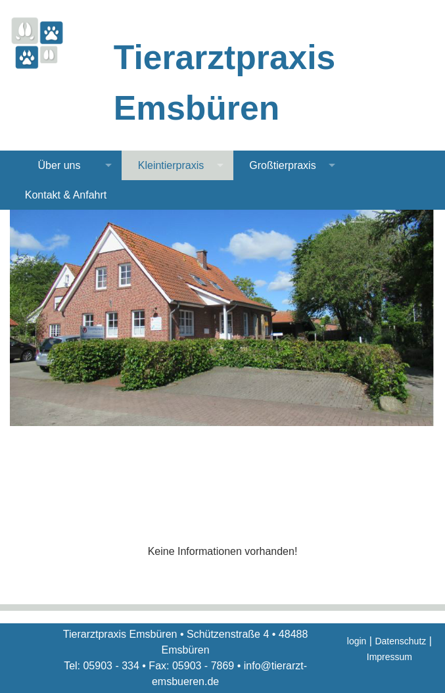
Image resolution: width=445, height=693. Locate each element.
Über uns (59, 165)
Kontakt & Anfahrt (66, 195)
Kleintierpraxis (171, 165)
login (357, 641)
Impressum (389, 657)
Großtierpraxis (282, 165)
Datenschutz (400, 641)
